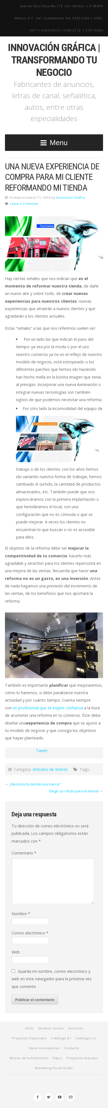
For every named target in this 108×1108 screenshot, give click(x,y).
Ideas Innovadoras (44, 1048)
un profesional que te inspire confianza (48, 707)
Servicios (75, 1028)
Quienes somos (51, 1028)
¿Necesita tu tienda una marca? (34, 784)
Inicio (29, 1028)
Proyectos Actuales (82, 1058)
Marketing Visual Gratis (54, 1068)
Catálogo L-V (85, 1038)
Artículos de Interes (50, 769)
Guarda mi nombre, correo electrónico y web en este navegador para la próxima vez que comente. (51, 979)
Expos (58, 1058)
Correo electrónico (30, 933)
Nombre (21, 913)
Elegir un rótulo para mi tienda (74, 791)
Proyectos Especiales (29, 1038)
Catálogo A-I (61, 1038)
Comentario (24, 853)
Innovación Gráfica (70, 197)
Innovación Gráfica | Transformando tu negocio (54, 59)
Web (16, 952)
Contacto (71, 1048)
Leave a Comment (24, 203)
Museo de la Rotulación (29, 1058)
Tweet (42, 750)
